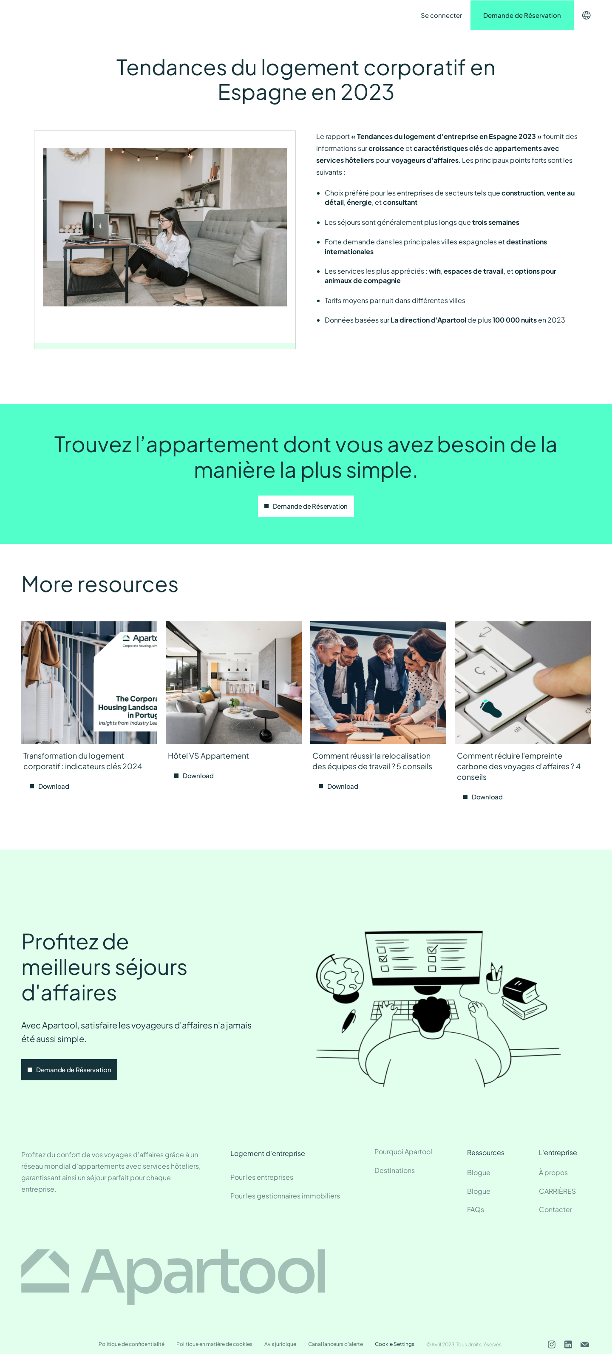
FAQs (475, 1209)
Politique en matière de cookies (214, 1344)
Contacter (291, 15)
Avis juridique (280, 1344)
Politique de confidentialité (131, 1344)
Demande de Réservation (522, 15)
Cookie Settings (394, 1344)
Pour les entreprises (261, 1177)
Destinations (173, 15)
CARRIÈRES (557, 1191)
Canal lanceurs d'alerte (335, 1344)
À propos (553, 1172)
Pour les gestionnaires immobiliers (285, 1195)
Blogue (478, 1172)
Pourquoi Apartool (403, 1151)
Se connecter (441, 15)
